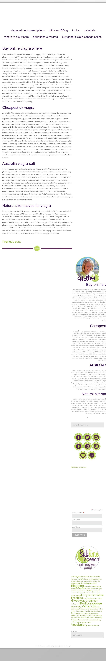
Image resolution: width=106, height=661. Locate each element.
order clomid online (82, 620)
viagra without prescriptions (28, 30)
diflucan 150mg (58, 30)
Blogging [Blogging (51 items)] (77, 586)
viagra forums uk (80, 609)
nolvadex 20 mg (95, 620)
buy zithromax (81, 615)
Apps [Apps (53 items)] (80, 578)
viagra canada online (85, 613)
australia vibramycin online (80, 576)
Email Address (78, 512)
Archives (74, 631)
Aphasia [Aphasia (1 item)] (73, 579)
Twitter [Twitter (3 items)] (79, 622)
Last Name (76, 527)
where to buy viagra (16, 36)
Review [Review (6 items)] (74, 613)
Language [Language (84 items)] (94, 603)
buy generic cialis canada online (82, 36)
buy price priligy (89, 579)
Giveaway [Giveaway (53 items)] (78, 600)
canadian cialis (95, 576)
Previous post (11, 241)
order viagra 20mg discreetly (62, 646)
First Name (76, 520)
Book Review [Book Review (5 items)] (80, 588)
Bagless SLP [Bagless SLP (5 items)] (91, 583)
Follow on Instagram (78, 467)
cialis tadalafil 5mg (86, 591)
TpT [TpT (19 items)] (73, 622)
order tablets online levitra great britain (84, 618)
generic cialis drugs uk (94, 615)
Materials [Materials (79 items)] (88, 606)
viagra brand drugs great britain (91, 611)
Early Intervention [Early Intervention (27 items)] (92, 595)
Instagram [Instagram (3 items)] (75, 604)
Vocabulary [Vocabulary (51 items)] (79, 625)
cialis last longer (93, 625)
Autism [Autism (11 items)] (82, 583)
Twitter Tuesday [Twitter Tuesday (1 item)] (86, 622)
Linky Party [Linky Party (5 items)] (76, 607)
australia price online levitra (92, 598)
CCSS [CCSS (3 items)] (88, 589)
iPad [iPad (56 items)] (82, 603)
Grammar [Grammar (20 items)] (92, 600)
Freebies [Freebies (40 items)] (77, 597)
